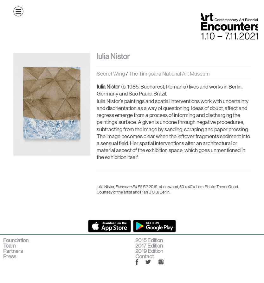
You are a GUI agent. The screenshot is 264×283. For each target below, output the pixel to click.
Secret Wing (111, 74)
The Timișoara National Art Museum (169, 74)
